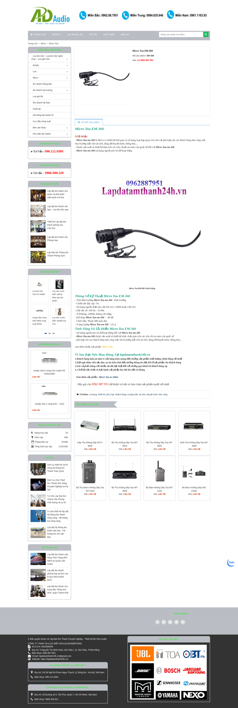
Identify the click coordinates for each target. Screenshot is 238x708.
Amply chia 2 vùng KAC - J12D (49, 404)
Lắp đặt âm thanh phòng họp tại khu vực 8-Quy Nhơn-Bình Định (57, 575)
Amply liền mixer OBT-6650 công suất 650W (40, 320)
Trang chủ (38, 34)
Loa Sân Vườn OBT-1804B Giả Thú (59, 320)
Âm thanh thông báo (42, 84)
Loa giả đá (38, 96)
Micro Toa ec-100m (108, 377)
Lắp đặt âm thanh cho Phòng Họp (57, 238)
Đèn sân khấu (39, 127)
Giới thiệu (109, 34)
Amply (36, 65)
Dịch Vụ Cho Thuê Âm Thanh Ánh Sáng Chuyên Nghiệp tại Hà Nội (57, 485)
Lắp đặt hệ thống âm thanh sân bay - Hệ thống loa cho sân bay (57, 532)
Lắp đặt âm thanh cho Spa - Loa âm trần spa (57, 208)
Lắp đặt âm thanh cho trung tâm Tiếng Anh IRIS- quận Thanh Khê (57, 589)
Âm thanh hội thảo (41, 102)
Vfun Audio (101, 639)
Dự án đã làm (75, 34)
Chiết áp (37, 109)
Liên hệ (125, 34)
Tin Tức (93, 34)
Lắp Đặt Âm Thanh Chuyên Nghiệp (66, 639)
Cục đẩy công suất (42, 121)
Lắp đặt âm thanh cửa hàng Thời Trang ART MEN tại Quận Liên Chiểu (57, 559)
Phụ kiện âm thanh (42, 134)
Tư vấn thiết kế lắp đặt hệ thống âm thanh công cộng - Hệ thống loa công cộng (57, 516)
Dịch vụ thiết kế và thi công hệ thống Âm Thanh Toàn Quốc (57, 467)
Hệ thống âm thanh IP (43, 115)
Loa (34, 71)
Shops (55, 34)
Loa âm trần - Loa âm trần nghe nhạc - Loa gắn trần (47, 57)
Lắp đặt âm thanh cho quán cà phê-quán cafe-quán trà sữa (57, 194)
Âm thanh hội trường (42, 90)
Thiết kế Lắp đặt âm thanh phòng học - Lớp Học (56, 224)
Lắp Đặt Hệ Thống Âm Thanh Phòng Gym (57, 254)
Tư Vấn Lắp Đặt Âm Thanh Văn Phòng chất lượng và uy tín (56, 499)
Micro (35, 77)
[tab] (88, 122)
